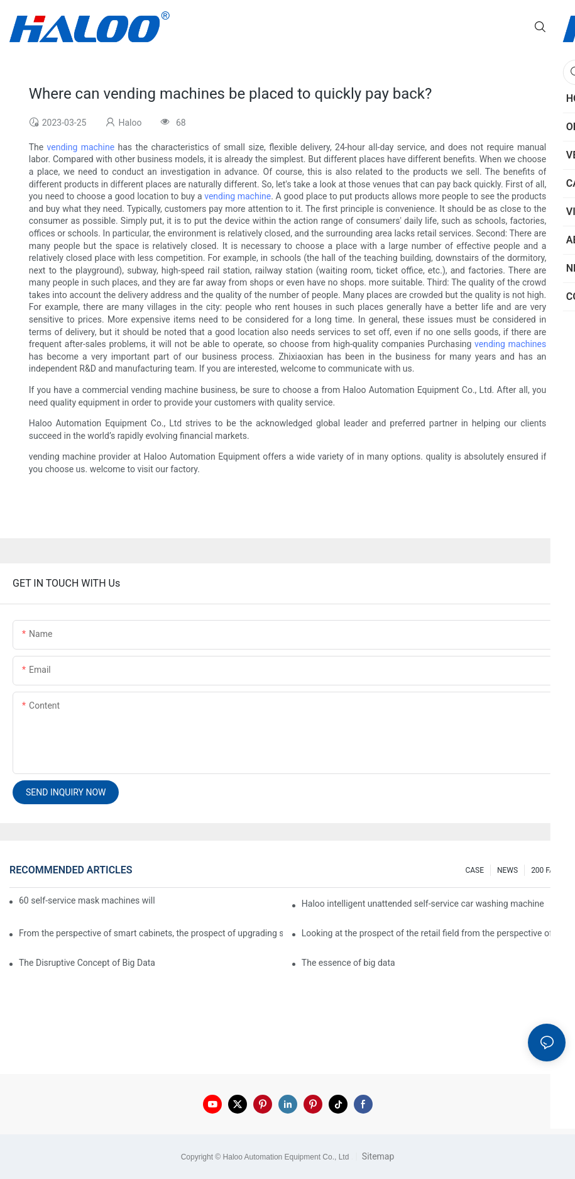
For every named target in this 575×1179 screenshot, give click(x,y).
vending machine (81, 147)
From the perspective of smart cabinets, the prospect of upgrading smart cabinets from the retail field (151, 933)
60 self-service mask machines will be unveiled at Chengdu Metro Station (87, 900)
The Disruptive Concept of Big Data (87, 963)
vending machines (510, 344)
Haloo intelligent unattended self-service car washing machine (423, 904)
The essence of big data (348, 963)
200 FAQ (545, 870)
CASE (474, 870)
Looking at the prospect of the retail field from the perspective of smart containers (434, 933)
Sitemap (376, 1156)
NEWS (507, 870)
